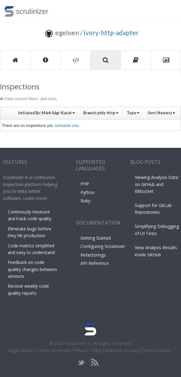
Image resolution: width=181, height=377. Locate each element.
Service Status (157, 350)
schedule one (66, 125)
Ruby (85, 201)
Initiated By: (46, 113)
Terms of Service (54, 350)
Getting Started (95, 238)
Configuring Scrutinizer (102, 246)
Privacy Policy (87, 350)
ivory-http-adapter (111, 32)
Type (133, 113)
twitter (81, 362)
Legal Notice (21, 350)
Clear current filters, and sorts (28, 98)
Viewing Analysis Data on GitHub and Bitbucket (156, 184)
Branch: (100, 113)
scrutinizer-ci (78, 343)
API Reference (94, 263)
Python (87, 192)
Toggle (169, 10)
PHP (84, 184)
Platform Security (122, 350)
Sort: (161, 113)
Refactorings (93, 255)
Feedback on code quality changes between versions (32, 269)
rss (94, 362)
